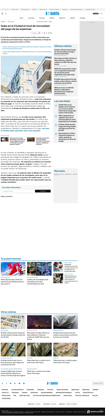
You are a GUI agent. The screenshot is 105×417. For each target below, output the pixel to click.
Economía (31, 18)
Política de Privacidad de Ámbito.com (46, 395)
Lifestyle (5, 392)
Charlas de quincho (54, 9)
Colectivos (64, 9)
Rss (15, 395)
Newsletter (101, 17)
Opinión (72, 18)
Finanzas (42, 18)
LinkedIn (15, 383)
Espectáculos (88, 392)
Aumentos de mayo (90, 9)
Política (52, 18)
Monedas (56, 174)
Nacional (15, 392)
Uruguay (82, 18)
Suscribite (43, 191)
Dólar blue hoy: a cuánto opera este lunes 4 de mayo (65, 361)
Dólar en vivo (15, 9)
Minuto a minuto (33, 330)
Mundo (24, 392)
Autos (77, 392)
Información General (64, 392)
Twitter (2, 383)
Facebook (6, 383)
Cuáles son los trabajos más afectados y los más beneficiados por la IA (37, 281)
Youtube (19, 383)
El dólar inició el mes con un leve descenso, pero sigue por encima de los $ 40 (12, 362)
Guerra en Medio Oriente (76, 9)
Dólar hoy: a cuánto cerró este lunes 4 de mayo (38, 372)
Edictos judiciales (82, 395)
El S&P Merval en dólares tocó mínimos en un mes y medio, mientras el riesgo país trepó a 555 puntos (67, 109)
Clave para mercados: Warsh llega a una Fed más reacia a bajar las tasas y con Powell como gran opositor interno (17, 141)
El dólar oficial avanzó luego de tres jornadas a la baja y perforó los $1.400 (65, 52)
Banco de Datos (62, 390)
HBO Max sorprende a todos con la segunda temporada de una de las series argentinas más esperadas (65, 72)
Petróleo (34, 9)
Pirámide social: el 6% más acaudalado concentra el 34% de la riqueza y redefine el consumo (43, 141)
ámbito (3, 21)
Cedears (74, 174)
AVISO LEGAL (67, 395)
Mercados (75, 390)
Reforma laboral (25, 9)
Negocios (62, 18)
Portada (5, 390)
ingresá (101, 13)
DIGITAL (34, 404)
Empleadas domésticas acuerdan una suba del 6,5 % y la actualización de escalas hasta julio (71, 268)
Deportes (34, 392)
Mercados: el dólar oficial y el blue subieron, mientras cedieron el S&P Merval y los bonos (65, 61)
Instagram (10, 383)
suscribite (95, 13)
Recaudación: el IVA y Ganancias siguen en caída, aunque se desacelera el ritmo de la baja (67, 137)
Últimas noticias (17, 390)
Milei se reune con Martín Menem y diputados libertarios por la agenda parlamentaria (64, 91)
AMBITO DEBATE (68, 404)
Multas (95, 395)
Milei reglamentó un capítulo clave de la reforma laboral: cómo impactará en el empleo (68, 119)
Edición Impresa (47, 392)
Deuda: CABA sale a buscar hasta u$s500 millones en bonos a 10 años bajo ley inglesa (13, 373)
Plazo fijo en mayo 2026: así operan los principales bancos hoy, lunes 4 (12, 281)
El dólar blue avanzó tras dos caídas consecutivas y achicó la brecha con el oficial (65, 81)
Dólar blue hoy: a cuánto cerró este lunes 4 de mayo (38, 361)
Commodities (68, 174)
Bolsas (62, 174)
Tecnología (6, 395)
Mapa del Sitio (24, 395)
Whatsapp (24, 383)
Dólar (21, 18)
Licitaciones (6, 398)
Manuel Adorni (43, 9)
